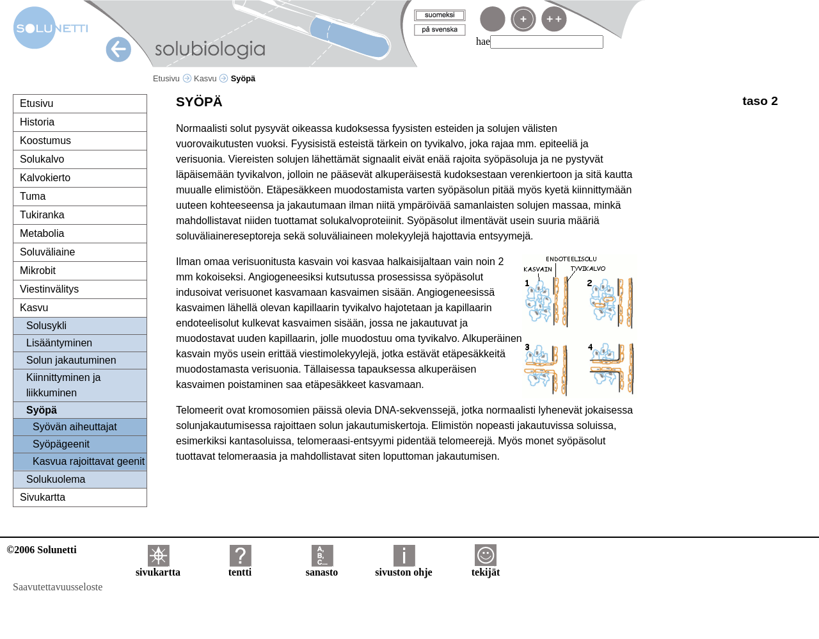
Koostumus (45, 140)
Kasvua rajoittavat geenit (89, 461)
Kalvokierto (45, 177)
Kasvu (211, 78)
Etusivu (172, 78)
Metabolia (42, 233)
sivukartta (158, 568)
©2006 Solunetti (41, 549)
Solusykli (46, 325)
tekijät (486, 568)
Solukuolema (56, 479)
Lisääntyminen (59, 342)
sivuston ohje (403, 568)
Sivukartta (42, 497)
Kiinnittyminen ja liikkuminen (63, 385)
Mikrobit (38, 270)
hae (483, 41)
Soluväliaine (47, 252)
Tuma (32, 196)
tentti (239, 568)
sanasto (322, 568)
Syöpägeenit (61, 444)
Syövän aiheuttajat (75, 426)
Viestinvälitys (49, 289)
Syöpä (41, 410)
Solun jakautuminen (71, 360)
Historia (37, 122)
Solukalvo (42, 159)
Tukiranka (42, 214)
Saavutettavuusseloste (57, 586)
